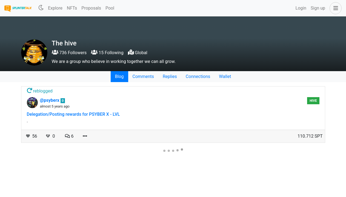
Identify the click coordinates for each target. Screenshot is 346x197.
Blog (119, 76)
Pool (109, 8)
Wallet (225, 76)
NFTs (72, 8)
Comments (143, 76)
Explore (55, 8)
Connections (198, 76)
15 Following (107, 52)
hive (313, 101)
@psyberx (50, 100)
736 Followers (69, 52)
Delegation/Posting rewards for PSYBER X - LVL (73, 114)
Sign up (318, 8)
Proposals (91, 8)
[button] (334, 8)
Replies (170, 76)
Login (301, 8)
